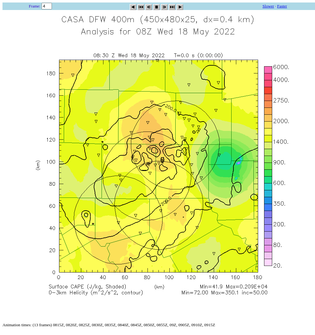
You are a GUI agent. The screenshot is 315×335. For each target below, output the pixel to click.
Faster (282, 6)
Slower (268, 6)
